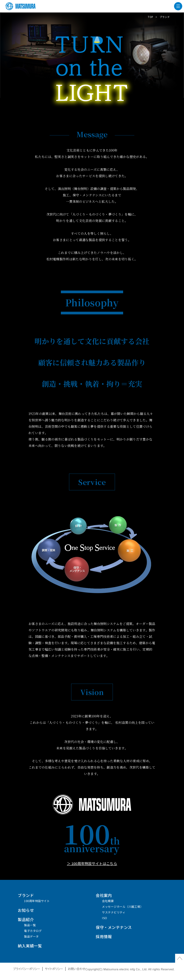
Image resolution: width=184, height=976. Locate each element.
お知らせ (26, 910)
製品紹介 (26, 919)
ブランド (26, 895)
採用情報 (104, 936)
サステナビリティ (113, 912)
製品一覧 (30, 925)
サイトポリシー (54, 968)
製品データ (31, 936)
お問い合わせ (76, 968)
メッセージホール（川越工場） (122, 906)
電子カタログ (33, 931)
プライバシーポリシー (26, 968)
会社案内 (104, 895)
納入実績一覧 (30, 945)
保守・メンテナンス (114, 927)
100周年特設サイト (37, 901)
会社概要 (108, 901)
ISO (104, 918)
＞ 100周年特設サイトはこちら (92, 863)
